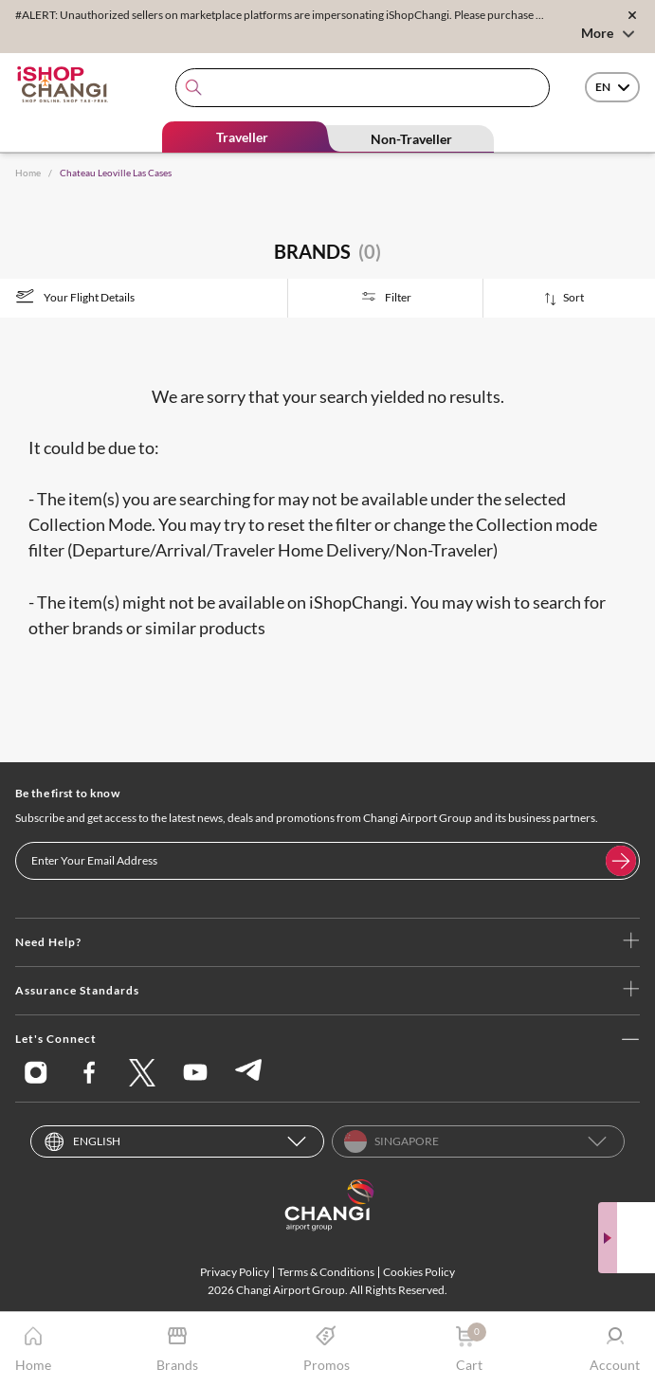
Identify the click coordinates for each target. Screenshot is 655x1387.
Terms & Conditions (326, 1272)
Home (28, 172)
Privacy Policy (234, 1272)
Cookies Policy (419, 1272)
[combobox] (362, 87)
